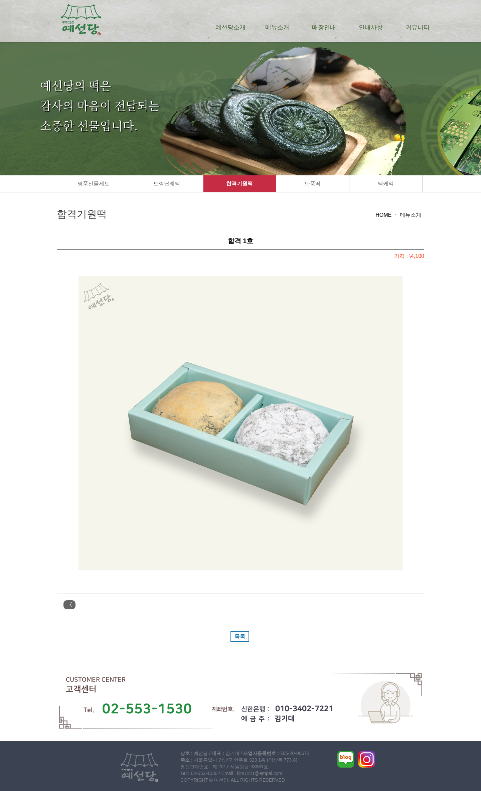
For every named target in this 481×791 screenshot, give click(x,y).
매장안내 (324, 27)
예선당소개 (230, 27)
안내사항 (371, 27)
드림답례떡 (166, 183)
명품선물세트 (93, 183)
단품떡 (313, 183)
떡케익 (386, 183)
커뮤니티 (418, 27)
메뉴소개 (277, 27)
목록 (239, 636)
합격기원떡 (239, 183)
